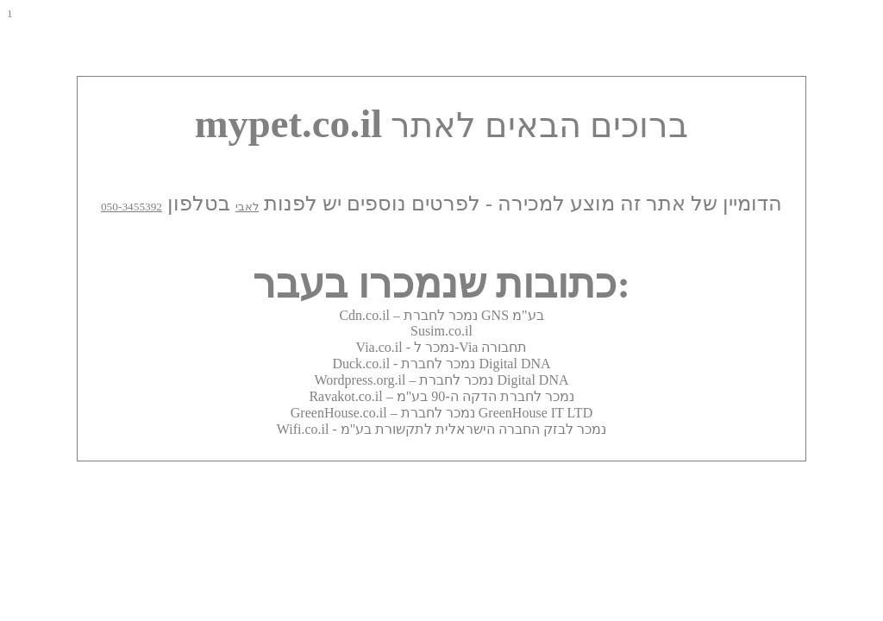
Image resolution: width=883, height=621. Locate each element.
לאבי (247, 206)
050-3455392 (131, 206)
